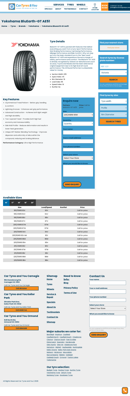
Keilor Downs (52, 350)
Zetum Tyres (66, 372)
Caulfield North (53, 337)
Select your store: (70, 154)
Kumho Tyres (75, 370)
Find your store (113, 47)
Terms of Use (70, 292)
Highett (58, 347)
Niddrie (62, 355)
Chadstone (77, 337)
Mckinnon (58, 352)
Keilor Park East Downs (67, 350)
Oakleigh (69, 355)
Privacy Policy (66, 180)
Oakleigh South (53, 357)
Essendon (60, 342)
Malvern (50, 352)
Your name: (68, 129)
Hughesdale (67, 347)
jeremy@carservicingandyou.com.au (120, 7)
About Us (51, 307)
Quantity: (67, 120)
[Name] (78, 132)
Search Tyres (113, 121)
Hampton (50, 347)
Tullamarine (51, 360)
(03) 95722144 (21, 288)
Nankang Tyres (53, 375)
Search (113, 79)
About (58, 9)
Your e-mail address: (72, 138)
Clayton (50, 339)
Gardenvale (70, 342)
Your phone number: (71, 146)
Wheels (81, 4)
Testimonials (70, 9)
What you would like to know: (75, 163)
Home (4, 26)
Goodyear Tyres (66, 375)
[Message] (78, 171)
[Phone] (78, 149)
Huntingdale (77, 347)
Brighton (58, 334)
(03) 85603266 (21, 328)
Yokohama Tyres (53, 372)
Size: (65, 111)
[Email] (78, 141)
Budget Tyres (52, 370)
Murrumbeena (52, 355)
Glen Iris (60, 345)
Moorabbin (67, 352)
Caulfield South (66, 337)
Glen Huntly (51, 345)
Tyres (70, 4)
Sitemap (51, 322)
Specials (48, 9)
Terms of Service (77, 180)
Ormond (63, 357)
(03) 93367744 (21, 310)
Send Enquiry (72, 184)
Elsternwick (51, 342)
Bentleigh (50, 334)
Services (58, 4)
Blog (66, 282)
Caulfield (66, 334)
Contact (83, 9)
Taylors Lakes (72, 357)
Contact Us (52, 317)
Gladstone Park (70, 345)
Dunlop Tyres (63, 370)
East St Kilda (71, 339)
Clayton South (59, 339)
